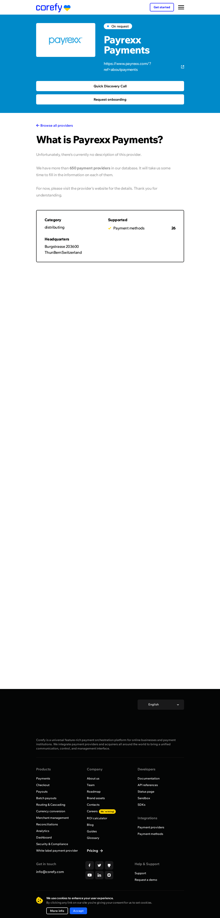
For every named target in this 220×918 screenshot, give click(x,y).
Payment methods (150, 834)
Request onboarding (110, 99)
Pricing (93, 850)
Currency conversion (50, 811)
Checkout (42, 785)
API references (148, 785)
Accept (78, 911)
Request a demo (146, 880)
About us (93, 778)
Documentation (149, 778)
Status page (146, 791)
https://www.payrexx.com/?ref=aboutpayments (144, 66)
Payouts (42, 791)
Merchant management (52, 818)
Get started (162, 7)
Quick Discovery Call (110, 86)
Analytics (42, 831)
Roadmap (94, 791)
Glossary (93, 838)
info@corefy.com (50, 872)
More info (57, 911)
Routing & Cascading (50, 805)
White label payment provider (57, 850)
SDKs (141, 805)
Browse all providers (56, 125)
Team (91, 785)
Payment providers (151, 827)
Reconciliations (47, 824)
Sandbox (144, 798)
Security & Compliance (52, 844)
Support (140, 873)
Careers (101, 811)
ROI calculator (97, 818)
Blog (90, 825)
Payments (43, 778)
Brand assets (96, 798)
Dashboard (44, 837)
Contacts (93, 805)
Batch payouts (46, 798)
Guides (92, 831)
